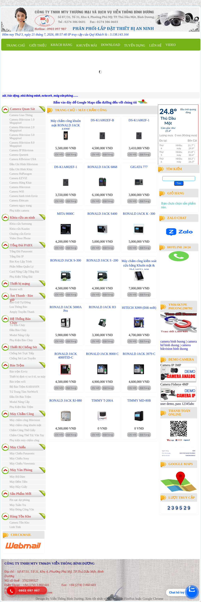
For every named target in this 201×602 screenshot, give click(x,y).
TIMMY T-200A (102, 400)
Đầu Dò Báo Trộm (20, 396)
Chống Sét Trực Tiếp (22, 353)
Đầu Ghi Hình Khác (21, 169)
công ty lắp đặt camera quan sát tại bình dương (177, 288)
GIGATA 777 (139, 167)
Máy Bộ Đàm (17, 476)
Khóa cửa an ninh (22, 217)
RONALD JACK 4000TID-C (65, 355)
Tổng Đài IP (17, 256)
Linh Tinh (15, 527)
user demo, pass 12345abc (177, 403)
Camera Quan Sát (22, 109)
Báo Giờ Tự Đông (20, 302)
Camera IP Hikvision (21, 150)
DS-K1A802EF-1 (65, 167)
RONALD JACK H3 (102, 307)
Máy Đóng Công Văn (22, 509)
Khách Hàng (61, 45)
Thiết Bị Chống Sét (23, 347)
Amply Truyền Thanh (22, 311)
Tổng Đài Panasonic (21, 251)
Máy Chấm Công (22, 414)
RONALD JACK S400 (102, 213)
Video (171, 45)
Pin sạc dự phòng (20, 499)
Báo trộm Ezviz (19, 371)
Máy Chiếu (18, 447)
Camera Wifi (17, 191)
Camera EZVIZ (18, 178)
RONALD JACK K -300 (139, 213)
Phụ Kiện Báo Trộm (21, 406)
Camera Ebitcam (19, 200)
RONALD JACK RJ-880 (65, 400)
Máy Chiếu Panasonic (22, 453)
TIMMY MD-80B (139, 400)
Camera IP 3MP (170, 365)
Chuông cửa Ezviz (20, 233)
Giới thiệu (38, 45)
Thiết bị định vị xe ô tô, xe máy (27, 376)
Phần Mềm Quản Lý (22, 266)
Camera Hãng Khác (21, 182)
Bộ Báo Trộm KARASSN (24, 386)
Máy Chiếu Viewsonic (22, 463)
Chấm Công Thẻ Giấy (22, 430)
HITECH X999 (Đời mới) (139, 307)
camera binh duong (171, 263)
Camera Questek (19, 154)
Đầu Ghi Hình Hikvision (24, 164)
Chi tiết (59, 154)
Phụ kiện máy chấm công (24, 440)
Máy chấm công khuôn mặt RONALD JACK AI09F (66, 125)
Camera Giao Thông (21, 115)
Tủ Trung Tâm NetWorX (24, 391)
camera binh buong (172, 341)
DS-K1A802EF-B (102, 120)
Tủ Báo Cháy (17, 325)
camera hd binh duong (178, 343)
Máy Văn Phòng (21, 470)
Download (110, 45)
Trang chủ (15, 45)
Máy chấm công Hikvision (25, 420)
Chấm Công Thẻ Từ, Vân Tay (27, 435)
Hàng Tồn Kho (20, 516)
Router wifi (16, 289)
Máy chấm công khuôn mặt (25, 425)
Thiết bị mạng (20, 283)
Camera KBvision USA (23, 159)
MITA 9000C (65, 213)
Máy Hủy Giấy (18, 486)
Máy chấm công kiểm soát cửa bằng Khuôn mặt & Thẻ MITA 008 (139, 265)
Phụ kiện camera (19, 210)
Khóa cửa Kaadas (20, 228)
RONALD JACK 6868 (102, 167)
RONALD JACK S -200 (102, 260)
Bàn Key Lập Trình (21, 261)
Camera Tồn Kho (19, 522)
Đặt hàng (71, 154)
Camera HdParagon (21, 173)
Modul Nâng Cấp (20, 335)
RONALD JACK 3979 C (139, 353)
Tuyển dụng (134, 45)
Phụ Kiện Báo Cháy (21, 340)
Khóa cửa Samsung (21, 223)
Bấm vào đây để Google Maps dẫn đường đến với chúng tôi (95, 102)
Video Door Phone (20, 238)
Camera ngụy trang (21, 205)
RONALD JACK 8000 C (102, 353)
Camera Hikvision (20, 187)
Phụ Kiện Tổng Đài (21, 276)
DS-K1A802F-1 (139, 120)
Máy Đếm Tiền (18, 481)
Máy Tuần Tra (18, 505)
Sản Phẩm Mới (20, 493)
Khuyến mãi (86, 45)
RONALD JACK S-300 (65, 260)
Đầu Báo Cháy (18, 330)
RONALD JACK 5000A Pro (66, 308)
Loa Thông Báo (18, 306)
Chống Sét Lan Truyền (23, 358)
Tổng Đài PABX (21, 245)
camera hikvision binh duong (175, 346)
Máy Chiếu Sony (19, 458)
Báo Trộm (17, 365)
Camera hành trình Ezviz (24, 196)
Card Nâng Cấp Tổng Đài (24, 271)
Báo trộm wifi (18, 381)
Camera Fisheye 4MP (174, 384)
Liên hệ (155, 45)
